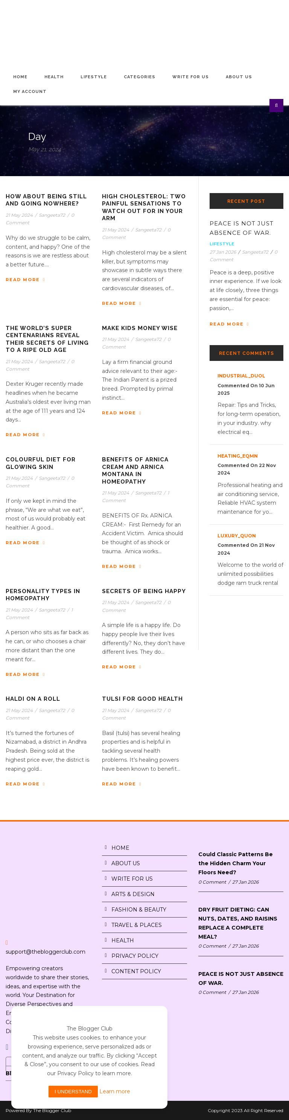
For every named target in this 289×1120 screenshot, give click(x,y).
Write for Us (190, 77)
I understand (73, 1091)
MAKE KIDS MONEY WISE (140, 328)
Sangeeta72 (52, 215)
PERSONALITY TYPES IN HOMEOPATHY (43, 595)
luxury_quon (237, 536)
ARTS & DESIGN (133, 894)
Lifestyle (94, 77)
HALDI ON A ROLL (33, 698)
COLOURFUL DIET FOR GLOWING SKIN (41, 463)
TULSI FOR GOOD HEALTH (142, 698)
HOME (120, 848)
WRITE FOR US (132, 878)
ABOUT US (125, 863)
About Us (239, 77)
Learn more (114, 1091)
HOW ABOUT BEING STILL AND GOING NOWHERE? (46, 200)
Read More (25, 279)
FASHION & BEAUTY (138, 909)
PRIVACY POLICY (134, 956)
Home (20, 77)
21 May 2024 (19, 215)
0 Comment (212, 882)
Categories (139, 77)
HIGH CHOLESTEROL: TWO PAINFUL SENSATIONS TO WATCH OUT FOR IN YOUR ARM (144, 207)
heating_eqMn (238, 456)
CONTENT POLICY (136, 971)
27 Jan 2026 (223, 252)
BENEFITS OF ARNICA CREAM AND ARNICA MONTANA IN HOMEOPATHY (135, 470)
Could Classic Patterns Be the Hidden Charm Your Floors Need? (235, 863)
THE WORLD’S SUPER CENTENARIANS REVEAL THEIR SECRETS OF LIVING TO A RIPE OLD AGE (47, 339)
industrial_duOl (241, 376)
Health (54, 77)
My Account (30, 91)
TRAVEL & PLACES (136, 925)
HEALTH (122, 940)
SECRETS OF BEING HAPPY (144, 591)
